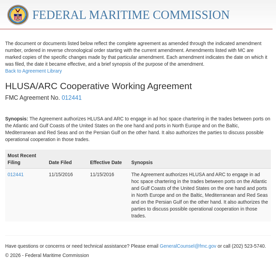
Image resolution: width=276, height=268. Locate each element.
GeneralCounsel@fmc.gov (188, 246)
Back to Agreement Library (33, 71)
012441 (71, 97)
